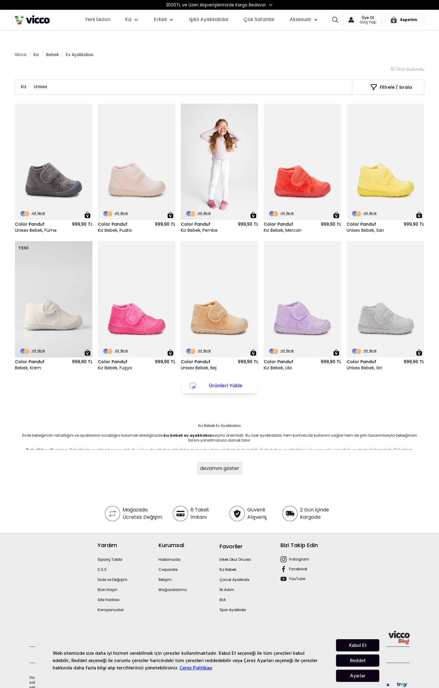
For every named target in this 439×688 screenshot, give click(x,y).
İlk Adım (227, 576)
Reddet (358, 661)
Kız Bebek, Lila (278, 355)
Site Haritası (109, 586)
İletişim (165, 566)
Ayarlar (358, 676)
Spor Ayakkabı (233, 597)
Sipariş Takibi (110, 546)
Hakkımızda (169, 546)
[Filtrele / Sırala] (391, 74)
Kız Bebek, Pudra (115, 217)
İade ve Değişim (112, 566)
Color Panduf (30, 211)
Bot (223, 586)
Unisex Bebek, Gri (364, 355)
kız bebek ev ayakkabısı (187, 422)
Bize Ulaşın (107, 576)
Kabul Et (358, 645)
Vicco (21, 42)
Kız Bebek (228, 556)
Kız (36, 42)
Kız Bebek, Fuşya (115, 355)
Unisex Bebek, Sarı (365, 217)
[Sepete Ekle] (87, 202)
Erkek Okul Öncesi (235, 546)
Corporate (168, 556)
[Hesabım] (362, 20)
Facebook (298, 556)
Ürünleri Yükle (225, 372)
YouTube (297, 565)
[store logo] (32, 20)
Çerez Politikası (196, 668)
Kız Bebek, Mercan (283, 217)
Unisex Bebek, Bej (198, 355)
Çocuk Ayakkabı (234, 566)
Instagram (299, 546)
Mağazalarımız (173, 576)
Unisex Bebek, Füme (36, 217)
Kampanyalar (111, 597)
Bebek (52, 42)
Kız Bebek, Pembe (199, 217)
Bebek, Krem (28, 355)
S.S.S (102, 556)
